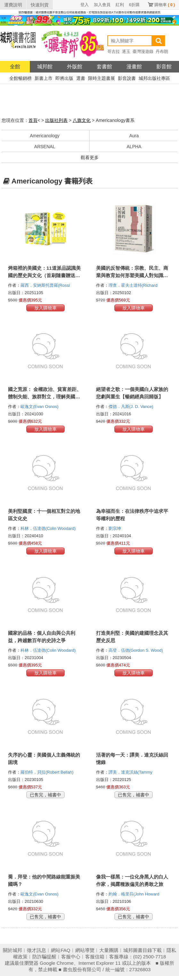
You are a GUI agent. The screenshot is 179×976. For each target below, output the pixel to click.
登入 (84, 4)
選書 (80, 78)
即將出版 (64, 78)
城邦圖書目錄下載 (142, 950)
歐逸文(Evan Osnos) (39, 406)
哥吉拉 (113, 51)
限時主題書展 (101, 78)
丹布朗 (162, 51)
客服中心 (70, 956)
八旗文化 (82, 120)
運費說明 (13, 4)
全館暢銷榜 (20, 78)
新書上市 (44, 78)
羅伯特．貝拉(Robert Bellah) (46, 772)
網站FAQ (60, 950)
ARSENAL (44, 146)
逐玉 (126, 51)
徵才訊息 (36, 950)
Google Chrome (57, 963)
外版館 (74, 66)
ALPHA (134, 146)
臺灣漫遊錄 (143, 51)
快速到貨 (40, 4)
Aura (134, 135)
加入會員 (102, 4)
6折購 (134, 4)
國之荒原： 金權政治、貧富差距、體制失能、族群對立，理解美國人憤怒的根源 (44, 396)
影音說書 (127, 78)
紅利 (120, 4)
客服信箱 (94, 956)
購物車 (164, 4)
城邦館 (45, 66)
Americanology (45, 135)
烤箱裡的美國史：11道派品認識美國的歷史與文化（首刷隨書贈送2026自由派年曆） (44, 275)
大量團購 (108, 950)
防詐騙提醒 (44, 956)
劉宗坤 (115, 528)
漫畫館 (134, 66)
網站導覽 (84, 950)
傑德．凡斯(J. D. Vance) (131, 406)
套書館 (104, 66)
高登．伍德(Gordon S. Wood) (136, 650)
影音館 (164, 66)
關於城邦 (12, 950)
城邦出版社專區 (154, 78)
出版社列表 (56, 120)
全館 (15, 66)
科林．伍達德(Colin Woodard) (48, 528)
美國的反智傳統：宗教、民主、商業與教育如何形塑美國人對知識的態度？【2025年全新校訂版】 (132, 275)
